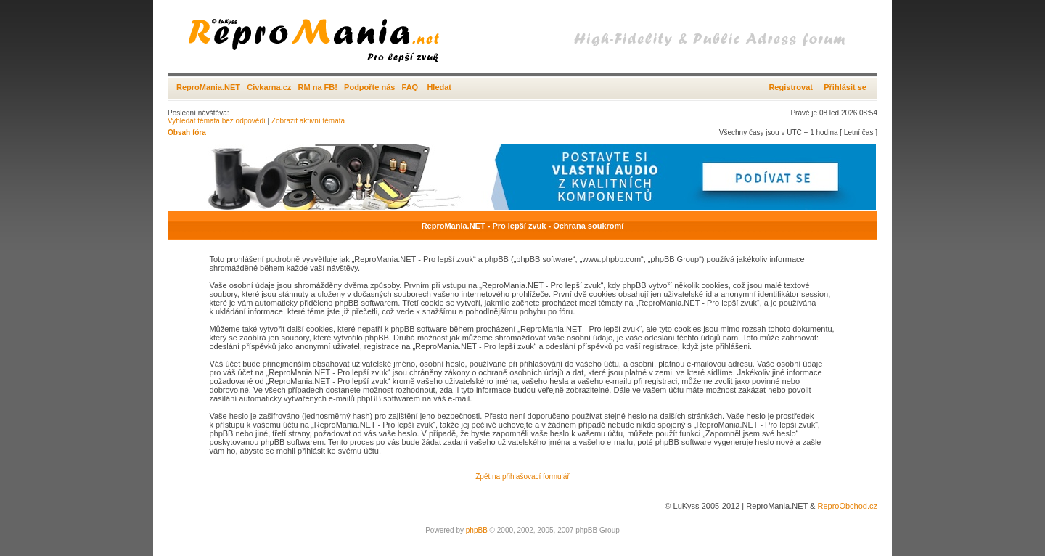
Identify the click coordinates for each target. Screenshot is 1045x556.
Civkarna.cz (269, 87)
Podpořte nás (369, 87)
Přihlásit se (845, 87)
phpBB (477, 530)
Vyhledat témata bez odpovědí (217, 121)
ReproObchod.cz (847, 506)
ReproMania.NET (208, 87)
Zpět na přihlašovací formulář (522, 477)
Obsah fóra (187, 132)
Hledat (439, 87)
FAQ (410, 87)
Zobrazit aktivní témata (308, 121)
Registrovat (791, 87)
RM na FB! (317, 87)
